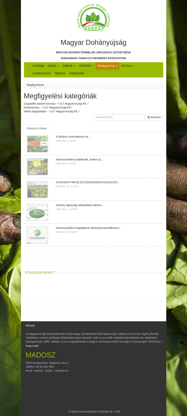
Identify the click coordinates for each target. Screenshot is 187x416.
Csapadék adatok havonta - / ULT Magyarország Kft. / (56, 103)
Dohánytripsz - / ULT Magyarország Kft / (48, 107)
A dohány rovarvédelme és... (73, 136)
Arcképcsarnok (42, 73)
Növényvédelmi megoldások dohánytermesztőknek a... (89, 227)
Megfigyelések (107, 65)
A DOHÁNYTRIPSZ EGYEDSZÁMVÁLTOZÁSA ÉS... (88, 182)
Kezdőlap (38, 65)
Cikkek (53, 65)
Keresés (154, 117)
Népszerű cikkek (37, 128)
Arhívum (127, 65)
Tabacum (59, 73)
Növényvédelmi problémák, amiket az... (79, 159)
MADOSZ (86, 65)
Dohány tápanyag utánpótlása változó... (80, 205)
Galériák (69, 65)
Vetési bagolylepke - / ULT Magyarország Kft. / (51, 111)
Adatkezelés (76, 73)
